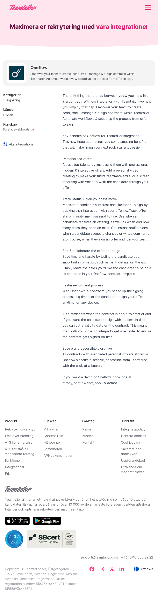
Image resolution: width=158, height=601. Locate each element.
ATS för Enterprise (19, 442)
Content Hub (53, 436)
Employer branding (19, 436)
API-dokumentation (58, 455)
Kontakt (88, 442)
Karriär (87, 429)
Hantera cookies (133, 436)
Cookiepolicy (131, 442)
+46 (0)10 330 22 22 (137, 557)
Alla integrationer (21, 144)
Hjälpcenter (52, 442)
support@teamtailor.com (99, 557)
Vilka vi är (51, 429)
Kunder (87, 436)
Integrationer (14, 467)
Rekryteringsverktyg (20, 429)
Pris (7, 474)
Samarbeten (53, 449)
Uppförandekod (133, 460)
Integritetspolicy (133, 429)
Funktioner (13, 460)
